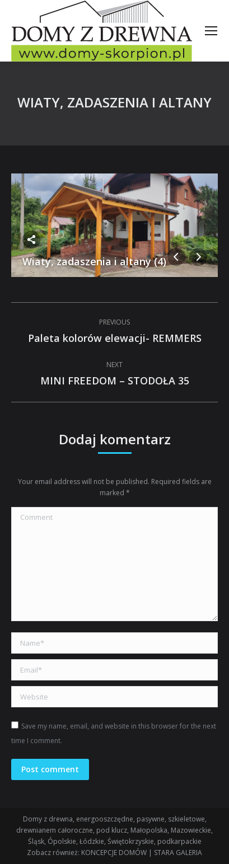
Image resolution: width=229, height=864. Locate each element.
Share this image (31, 239)
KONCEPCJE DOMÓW (114, 852)
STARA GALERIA (178, 852)
